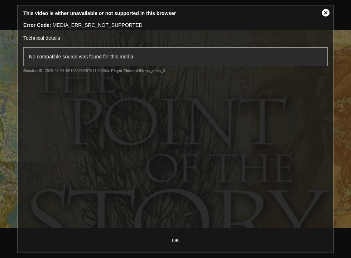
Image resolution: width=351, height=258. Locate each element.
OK (175, 240)
